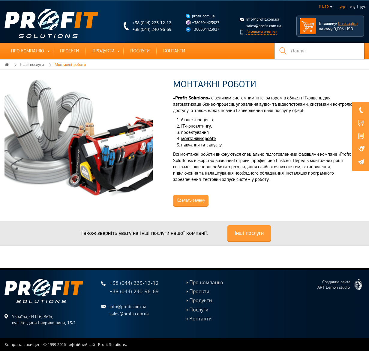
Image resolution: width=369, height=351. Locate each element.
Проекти (69, 51)
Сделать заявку (191, 200)
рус (362, 6)
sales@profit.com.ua (263, 26)
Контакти (174, 51)
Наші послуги (32, 64)
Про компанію (27, 51)
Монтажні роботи (70, 64)
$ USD (325, 6)
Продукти (103, 51)
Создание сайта (342, 284)
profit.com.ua (203, 16)
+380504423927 (205, 22)
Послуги (140, 51)
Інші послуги (249, 233)
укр (342, 6)
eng (353, 6)
